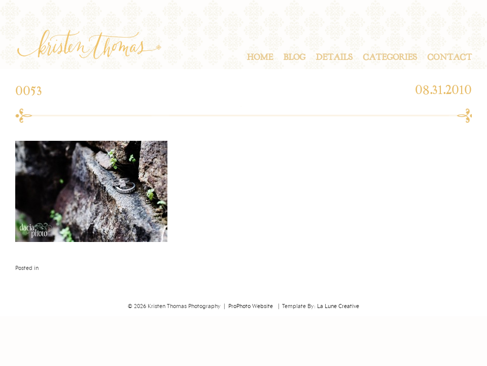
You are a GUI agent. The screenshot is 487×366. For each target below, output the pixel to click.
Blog (294, 57)
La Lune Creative (338, 306)
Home (260, 57)
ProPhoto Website (250, 306)
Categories (390, 57)
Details (334, 57)
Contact (449, 57)
